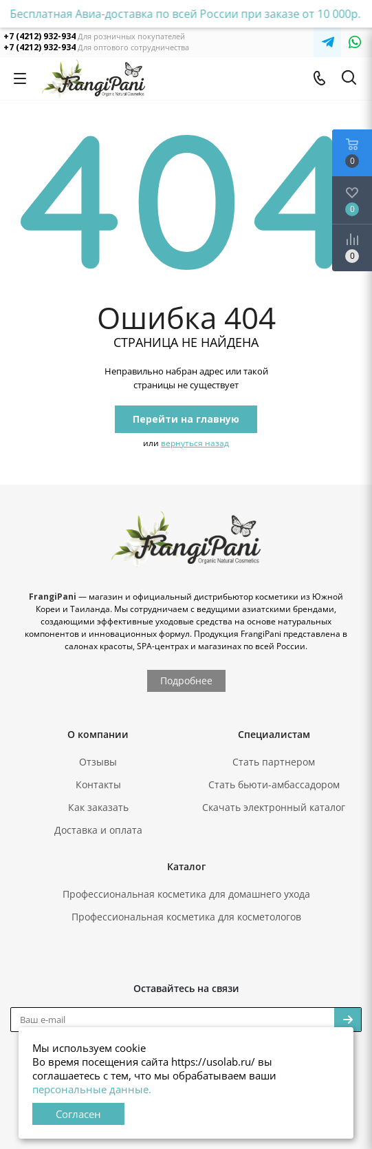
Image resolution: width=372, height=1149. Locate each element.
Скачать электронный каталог (273, 807)
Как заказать (98, 807)
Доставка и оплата (98, 829)
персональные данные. (91, 1089)
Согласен (78, 1114)
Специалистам (274, 734)
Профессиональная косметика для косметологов (186, 916)
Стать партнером (273, 761)
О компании (98, 734)
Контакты (98, 784)
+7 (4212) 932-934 (39, 36)
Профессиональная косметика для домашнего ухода (186, 893)
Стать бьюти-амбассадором (274, 784)
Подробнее (186, 680)
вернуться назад (195, 443)
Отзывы (98, 761)
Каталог (186, 866)
